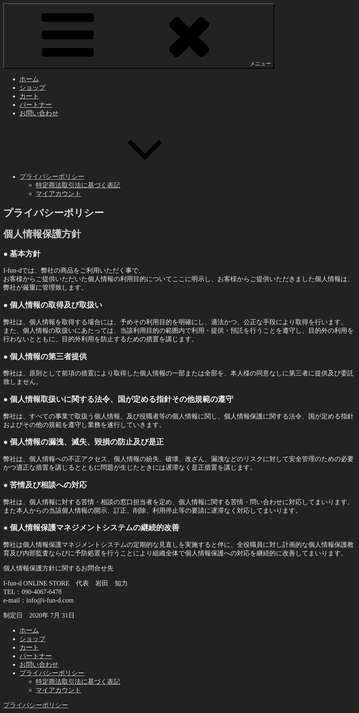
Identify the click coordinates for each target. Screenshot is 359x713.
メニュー (138, 35)
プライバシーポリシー (112, 176)
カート (29, 96)
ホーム (29, 79)
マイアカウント (58, 193)
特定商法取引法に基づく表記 (78, 185)
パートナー (35, 104)
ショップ (32, 87)
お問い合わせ (38, 113)
